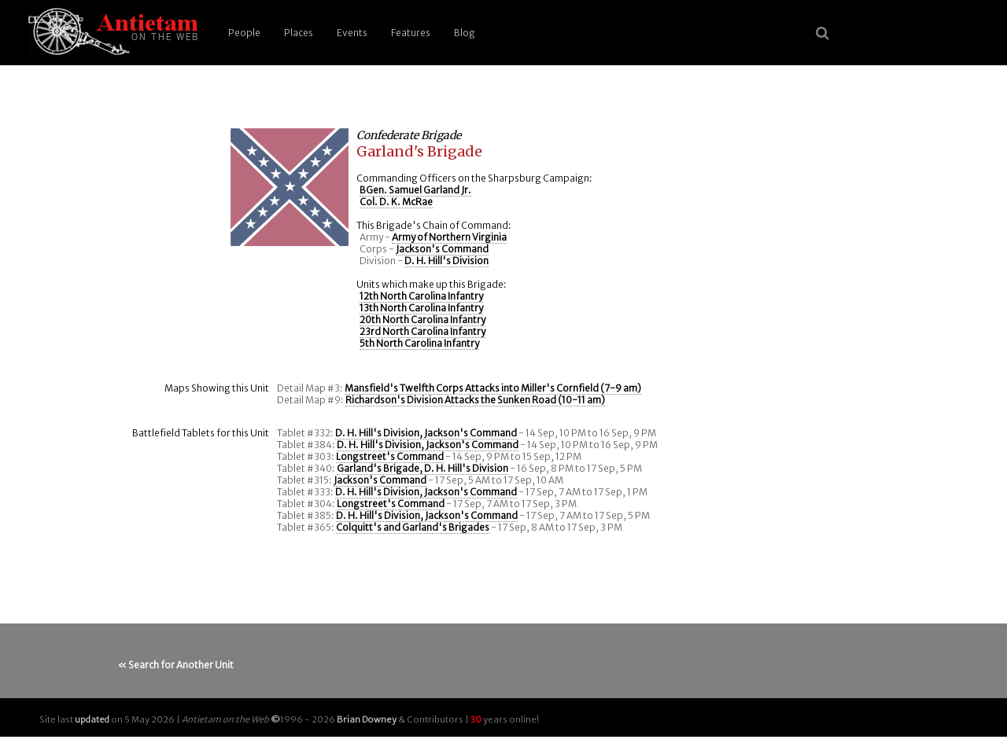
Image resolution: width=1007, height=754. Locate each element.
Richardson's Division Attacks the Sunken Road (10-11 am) (475, 400)
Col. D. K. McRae (396, 202)
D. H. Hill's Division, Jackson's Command (426, 433)
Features (410, 33)
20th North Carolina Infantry (422, 320)
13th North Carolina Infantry (421, 308)
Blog (464, 33)
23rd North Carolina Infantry (422, 331)
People (244, 33)
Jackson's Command (442, 249)
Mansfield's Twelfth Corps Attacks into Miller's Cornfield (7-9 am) (493, 388)
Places (298, 33)
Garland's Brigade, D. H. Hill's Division (422, 468)
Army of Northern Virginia (449, 237)
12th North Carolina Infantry (421, 296)
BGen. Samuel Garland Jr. (415, 190)
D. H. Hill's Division (446, 261)
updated (92, 719)
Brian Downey (367, 719)
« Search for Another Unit (176, 665)
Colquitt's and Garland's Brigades (412, 527)
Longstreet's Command (390, 456)
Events (352, 33)
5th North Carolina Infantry (419, 343)
